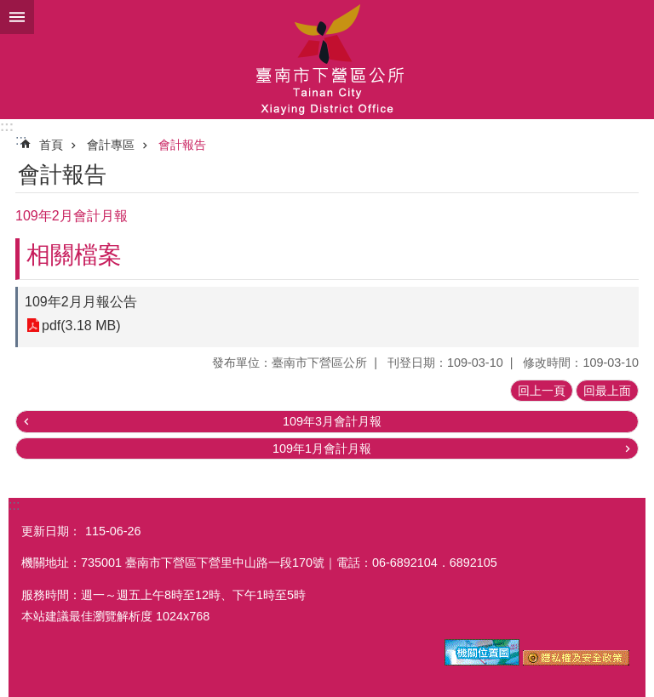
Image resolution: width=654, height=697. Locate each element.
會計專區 (111, 144)
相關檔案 (74, 255)
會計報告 (182, 144)
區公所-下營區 (327, 59)
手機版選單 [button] (17, 17)
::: (7, 126)
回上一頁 (541, 390)
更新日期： (51, 531)
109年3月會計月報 (332, 421)
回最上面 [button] (607, 390)
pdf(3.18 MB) (81, 325)
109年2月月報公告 (81, 301)
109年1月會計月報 (321, 448)
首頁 (51, 144)
